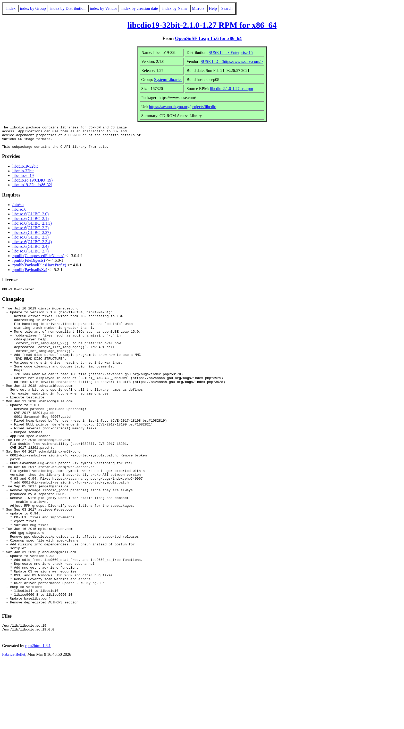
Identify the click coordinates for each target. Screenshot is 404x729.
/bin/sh (18, 209)
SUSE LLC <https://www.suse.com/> (232, 61)
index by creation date (139, 8)
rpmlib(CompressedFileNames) (38, 260)
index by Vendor (103, 8)
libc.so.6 (19, 214)
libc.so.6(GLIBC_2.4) (30, 251)
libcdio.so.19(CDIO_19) (32, 185)
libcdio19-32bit (25, 171)
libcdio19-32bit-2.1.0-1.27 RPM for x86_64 (202, 25)
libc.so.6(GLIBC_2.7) (30, 255)
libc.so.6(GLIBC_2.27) (31, 237)
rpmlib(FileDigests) (28, 265)
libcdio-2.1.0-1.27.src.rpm (231, 88)
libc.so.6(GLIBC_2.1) (30, 223)
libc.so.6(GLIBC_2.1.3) (32, 228)
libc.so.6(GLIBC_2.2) (30, 232)
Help (213, 8)
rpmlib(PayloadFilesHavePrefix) (39, 269)
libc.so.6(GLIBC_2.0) (30, 218)
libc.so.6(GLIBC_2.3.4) (32, 246)
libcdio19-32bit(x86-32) (32, 189)
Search (227, 8)
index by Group (33, 8)
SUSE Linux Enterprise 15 (231, 52)
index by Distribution (68, 8)
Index (10, 8)
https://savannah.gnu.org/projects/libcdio (182, 106)
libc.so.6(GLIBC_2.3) (30, 242)
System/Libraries (168, 79)
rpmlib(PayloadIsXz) (29, 274)
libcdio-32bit (23, 175)
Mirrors (198, 8)
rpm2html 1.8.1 (38, 713)
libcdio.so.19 (23, 180)
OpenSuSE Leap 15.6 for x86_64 (208, 38)
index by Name (175, 8)
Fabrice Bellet (13, 722)
